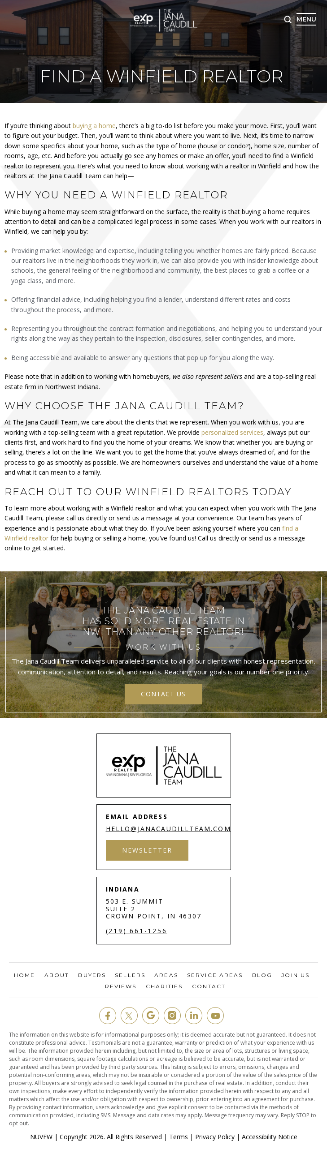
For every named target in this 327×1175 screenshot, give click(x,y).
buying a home (93, 125)
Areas (166, 975)
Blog (262, 975)
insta (172, 1015)
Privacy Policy (215, 1136)
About (57, 975)
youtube (215, 1015)
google (150, 1015)
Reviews (121, 986)
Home (24, 975)
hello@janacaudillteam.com (168, 829)
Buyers (92, 975)
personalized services (232, 432)
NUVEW (41, 1136)
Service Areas (215, 975)
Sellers (130, 975)
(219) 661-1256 (136, 931)
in (193, 1015)
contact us (163, 694)
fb (107, 1015)
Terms (178, 1136)
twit (129, 1015)
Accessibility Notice (269, 1136)
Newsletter (147, 850)
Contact (209, 986)
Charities (164, 986)
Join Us (295, 975)
